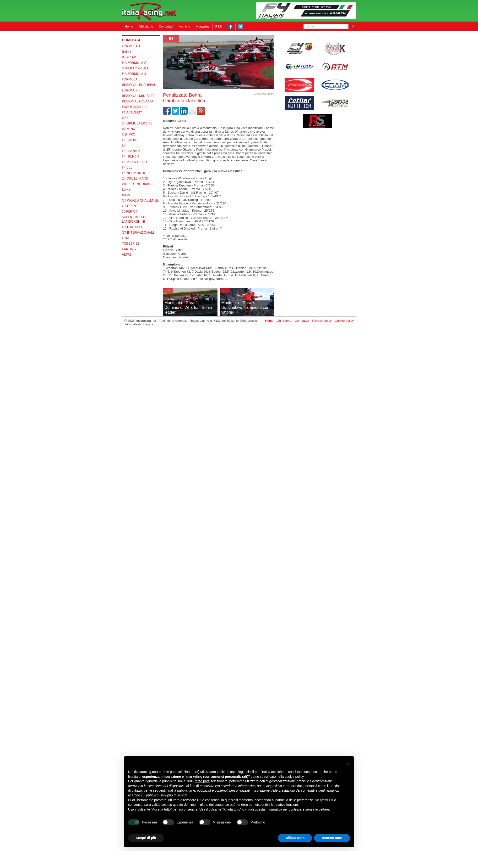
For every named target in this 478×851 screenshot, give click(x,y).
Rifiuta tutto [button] (295, 838)
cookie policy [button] (294, 776)
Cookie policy (344, 320)
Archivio (184, 26)
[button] (347, 764)
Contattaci (166, 26)
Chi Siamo (284, 320)
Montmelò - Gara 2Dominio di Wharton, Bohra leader (188, 307)
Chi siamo (146, 26)
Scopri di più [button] (146, 838)
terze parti (202, 781)
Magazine (203, 26)
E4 (171, 38)
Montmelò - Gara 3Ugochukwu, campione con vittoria (245, 307)
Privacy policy (321, 320)
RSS (218, 26)
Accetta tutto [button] (332, 838)
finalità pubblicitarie (181, 790)
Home (129, 26)
